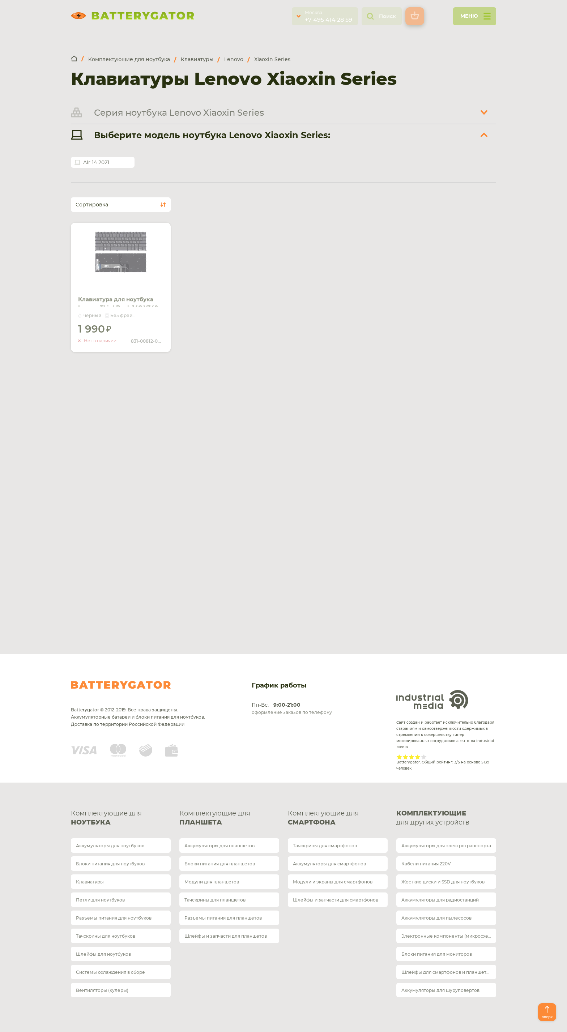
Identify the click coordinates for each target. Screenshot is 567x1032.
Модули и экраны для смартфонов (332, 882)
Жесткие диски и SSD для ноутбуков (443, 882)
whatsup (124, 465)
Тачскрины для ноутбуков (105, 936)
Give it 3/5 (412, 756)
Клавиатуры (90, 882)
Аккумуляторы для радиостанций (440, 900)
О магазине (457, 519)
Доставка (454, 458)
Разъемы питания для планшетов (223, 918)
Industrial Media (432, 699)
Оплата (451, 478)
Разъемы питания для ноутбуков (114, 918)
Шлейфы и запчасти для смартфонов (335, 900)
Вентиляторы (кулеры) (102, 990)
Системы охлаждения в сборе (110, 972)
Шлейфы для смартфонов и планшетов (446, 972)
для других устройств (446, 817)
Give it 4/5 (418, 756)
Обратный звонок (148, 482)
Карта (130, 557)
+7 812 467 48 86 (317, 453)
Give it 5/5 (424, 756)
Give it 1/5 (399, 756)
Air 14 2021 (96, 162)
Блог (447, 539)
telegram (112, 465)
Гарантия (454, 499)
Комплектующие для (121, 818)
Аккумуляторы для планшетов (219, 846)
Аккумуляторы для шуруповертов (440, 990)
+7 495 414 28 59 (328, 20)
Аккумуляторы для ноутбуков (110, 846)
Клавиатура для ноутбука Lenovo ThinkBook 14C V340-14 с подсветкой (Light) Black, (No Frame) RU (119, 302)
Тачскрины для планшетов (215, 900)
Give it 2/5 (405, 756)
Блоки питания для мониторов (436, 954)
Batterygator (121, 685)
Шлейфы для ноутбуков (103, 954)
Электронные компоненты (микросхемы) (448, 936)
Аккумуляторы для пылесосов (436, 918)
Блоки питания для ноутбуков (110, 864)
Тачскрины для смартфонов (325, 846)
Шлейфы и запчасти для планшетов (225, 936)
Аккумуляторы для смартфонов (329, 864)
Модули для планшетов (211, 882)
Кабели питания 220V (426, 864)
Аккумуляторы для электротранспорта (446, 846)
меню (475, 19)
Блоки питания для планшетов (219, 864)
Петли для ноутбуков (100, 900)
